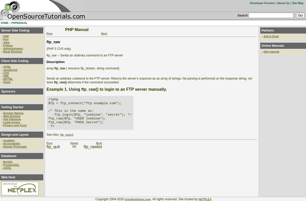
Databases (9, 156)
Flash (7, 82)
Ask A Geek (271, 36)
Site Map (297, 3)
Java (6, 42)
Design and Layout (14, 134)
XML (6, 76)
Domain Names (13, 113)
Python (8, 45)
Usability (9, 140)
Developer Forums (262, 3)
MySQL (8, 161)
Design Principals (15, 146)
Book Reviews (12, 51)
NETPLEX (204, 199)
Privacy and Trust (15, 125)
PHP (6, 36)
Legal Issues (11, 122)
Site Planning (12, 119)
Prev (50, 33)
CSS (6, 72)
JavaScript (10, 69)
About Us (283, 3)
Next (104, 33)
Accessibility (11, 143)
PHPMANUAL (19, 23)
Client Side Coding (14, 61)
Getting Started (12, 107)
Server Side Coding (15, 30)
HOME (4, 23)
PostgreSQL (11, 164)
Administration (13, 48)
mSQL (7, 167)
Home (74, 149)
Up (74, 152)
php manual (271, 51)
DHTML (8, 79)
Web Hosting (11, 116)
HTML (7, 66)
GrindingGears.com (138, 199)
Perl (6, 39)
